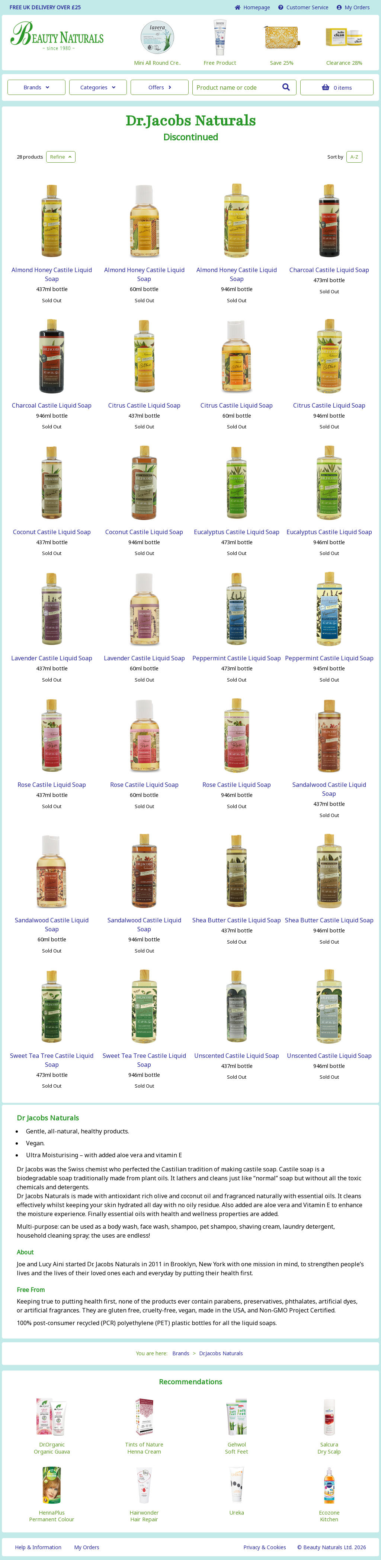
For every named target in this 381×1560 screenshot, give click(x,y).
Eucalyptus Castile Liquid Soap (236, 532)
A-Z (354, 156)
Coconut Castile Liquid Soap (52, 532)
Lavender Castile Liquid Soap (51, 658)
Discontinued (190, 137)
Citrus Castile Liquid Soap (144, 405)
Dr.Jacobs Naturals (190, 121)
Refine (60, 156)
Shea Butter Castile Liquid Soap (236, 920)
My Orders (353, 7)
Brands (36, 87)
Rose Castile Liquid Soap (51, 785)
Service (303, 7)
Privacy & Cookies (264, 1547)
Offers (159, 87)
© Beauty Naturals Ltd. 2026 (331, 1547)
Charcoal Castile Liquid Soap (329, 270)
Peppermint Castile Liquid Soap (236, 658)
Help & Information (38, 1547)
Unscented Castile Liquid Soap (236, 1056)
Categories (97, 87)
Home (252, 7)
